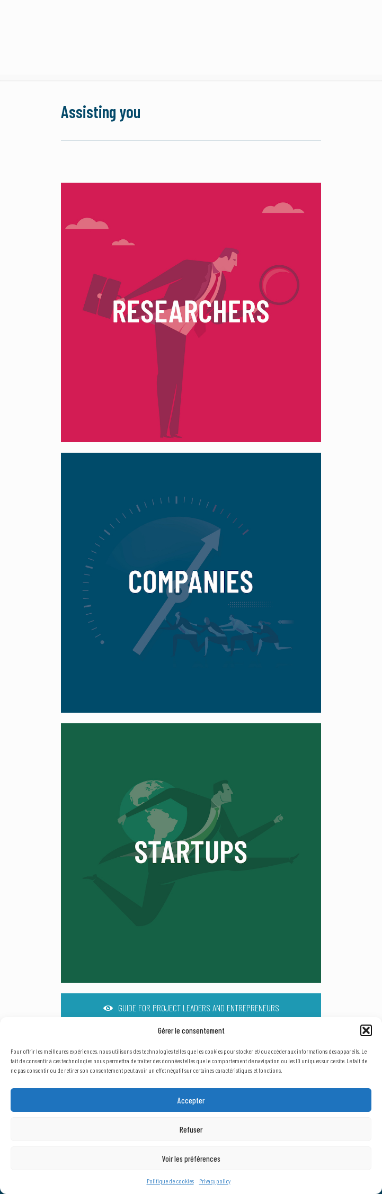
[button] (366, 1030)
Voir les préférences (191, 1158)
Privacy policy (214, 1180)
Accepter (191, 1100)
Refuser (191, 1129)
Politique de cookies (170, 1180)
